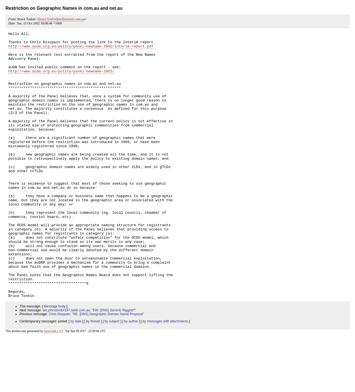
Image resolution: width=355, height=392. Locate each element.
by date (75, 374)
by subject (112, 374)
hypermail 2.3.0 (53, 384)
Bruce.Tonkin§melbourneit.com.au (61, 19)
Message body (54, 360)
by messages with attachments (165, 374)
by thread (93, 374)
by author (131, 374)
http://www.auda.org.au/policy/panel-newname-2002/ (61, 79)
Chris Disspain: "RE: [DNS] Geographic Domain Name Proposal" (96, 367)
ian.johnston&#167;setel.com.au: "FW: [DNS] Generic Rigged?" (89, 363)
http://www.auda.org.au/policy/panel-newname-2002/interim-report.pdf (80, 49)
